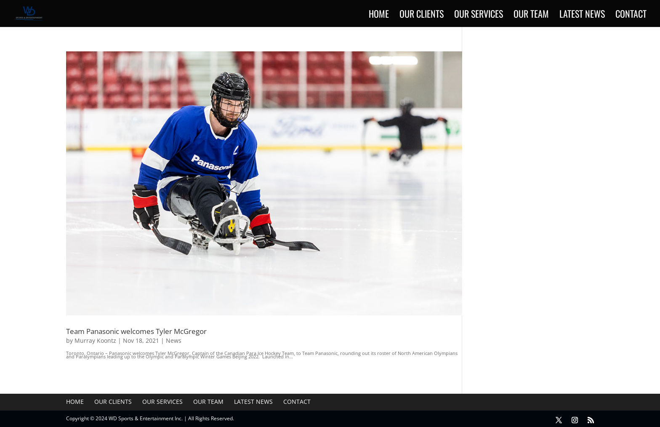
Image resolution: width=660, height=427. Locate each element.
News (173, 340)
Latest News (582, 15)
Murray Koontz (95, 340)
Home (379, 15)
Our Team (531, 15)
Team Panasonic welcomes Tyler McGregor (136, 331)
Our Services (478, 15)
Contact (631, 15)
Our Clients (421, 15)
